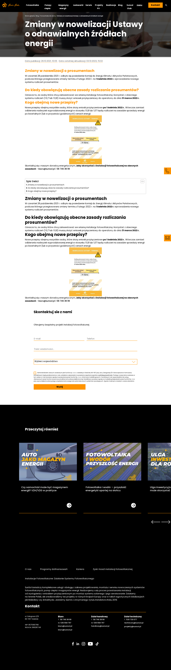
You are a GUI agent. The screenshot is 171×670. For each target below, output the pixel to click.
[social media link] (73, 644)
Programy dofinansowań (54, 569)
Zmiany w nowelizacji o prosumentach (46, 184)
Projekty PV (99, 7)
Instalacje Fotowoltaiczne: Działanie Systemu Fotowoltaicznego (59, 578)
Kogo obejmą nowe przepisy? (42, 191)
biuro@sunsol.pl (46, 168)
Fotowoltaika (32, 5)
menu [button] (139, 5)
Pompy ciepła (47, 7)
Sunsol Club (130, 7)
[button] (166, 5)
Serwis (89, 5)
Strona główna (30, 16)
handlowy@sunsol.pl (100, 626)
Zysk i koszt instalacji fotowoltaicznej (113, 569)
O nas (28, 569)
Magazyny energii (63, 7)
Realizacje (111, 5)
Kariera (80, 569)
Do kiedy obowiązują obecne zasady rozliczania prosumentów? (58, 188)
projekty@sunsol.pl (132, 626)
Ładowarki (78, 5)
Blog (120, 5)
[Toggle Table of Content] (141, 181)
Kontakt (155, 5)
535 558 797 (66, 623)
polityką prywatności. (106, 375)
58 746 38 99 (63, 168)
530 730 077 (131, 619)
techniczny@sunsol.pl (133, 623)
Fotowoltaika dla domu (48, 16)
